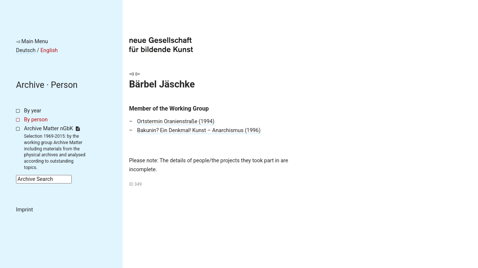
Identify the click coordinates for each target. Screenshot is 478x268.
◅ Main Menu (32, 41)
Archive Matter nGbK (52, 128)
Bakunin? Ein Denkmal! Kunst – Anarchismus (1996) (199, 130)
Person (64, 85)
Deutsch (26, 50)
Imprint (24, 210)
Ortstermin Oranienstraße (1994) (175, 121)
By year (32, 111)
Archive (30, 85)
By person (36, 120)
